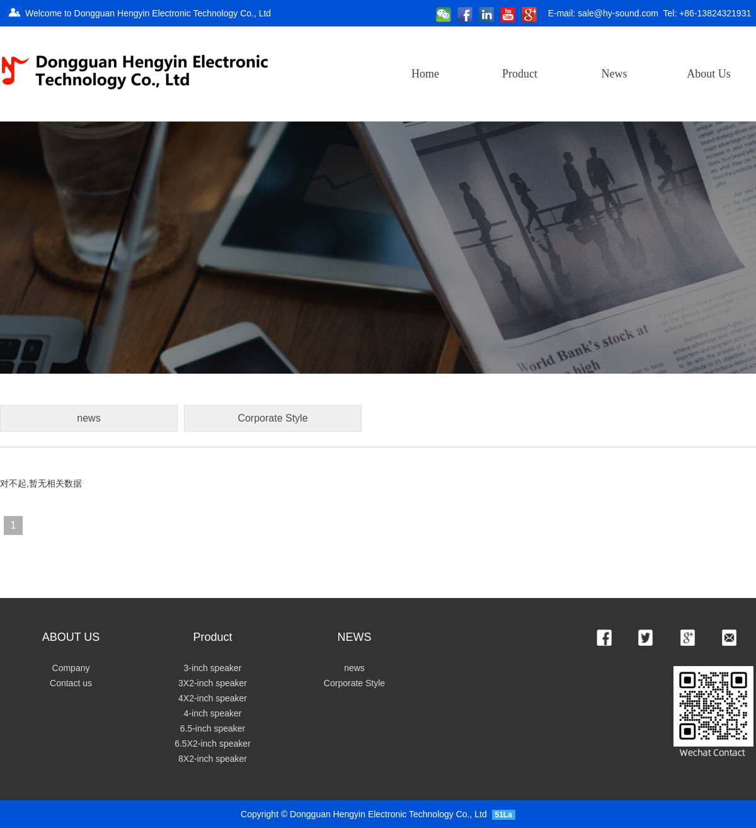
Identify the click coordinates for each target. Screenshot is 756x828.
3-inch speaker (213, 668)
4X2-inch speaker (212, 698)
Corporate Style (354, 683)
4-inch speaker (213, 713)
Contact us (71, 683)
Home (425, 73)
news (354, 668)
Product (519, 73)
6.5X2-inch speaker (213, 744)
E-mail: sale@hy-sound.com (603, 13)
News (614, 73)
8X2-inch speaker (212, 759)
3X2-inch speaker (212, 683)
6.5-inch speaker (213, 728)
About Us (709, 73)
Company (71, 668)
